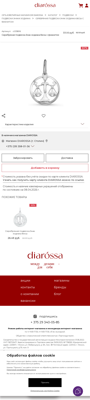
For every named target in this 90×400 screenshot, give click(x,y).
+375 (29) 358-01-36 (18, 146)
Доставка (67, 157)
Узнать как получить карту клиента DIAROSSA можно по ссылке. (43, 179)
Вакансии (28, 300)
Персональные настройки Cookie (45, 391)
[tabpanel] (20, 222)
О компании (30, 294)
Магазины (61, 280)
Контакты (28, 287)
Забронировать (23, 157)
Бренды (60, 287)
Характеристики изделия (44, 124)
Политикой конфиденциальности (21, 370)
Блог (57, 294)
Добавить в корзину (45, 167)
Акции (25, 280)
